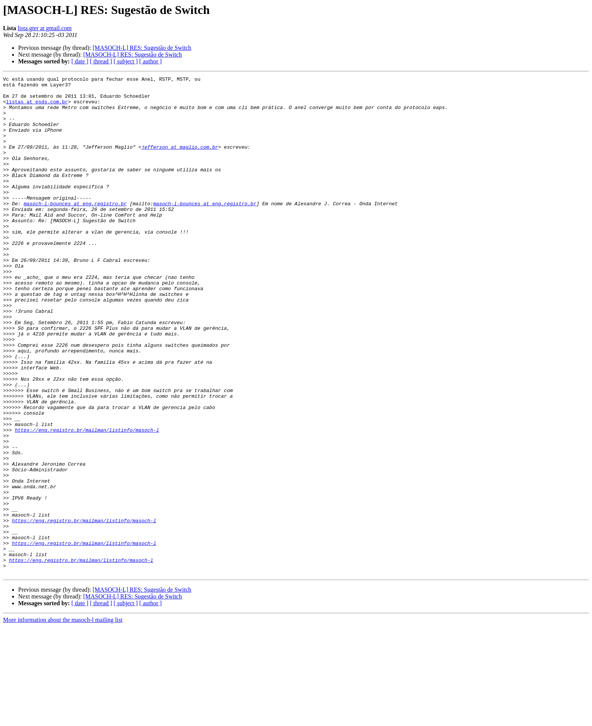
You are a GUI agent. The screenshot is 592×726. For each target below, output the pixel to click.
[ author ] (150, 61)
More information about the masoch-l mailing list (62, 719)
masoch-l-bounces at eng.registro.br (75, 229)
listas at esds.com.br (37, 107)
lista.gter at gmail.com (45, 28)
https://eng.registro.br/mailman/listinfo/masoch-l (87, 501)
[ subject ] (126, 61)
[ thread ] (101, 61)
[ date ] (79, 61)
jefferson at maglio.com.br (180, 161)
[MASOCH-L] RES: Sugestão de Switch (141, 48)
